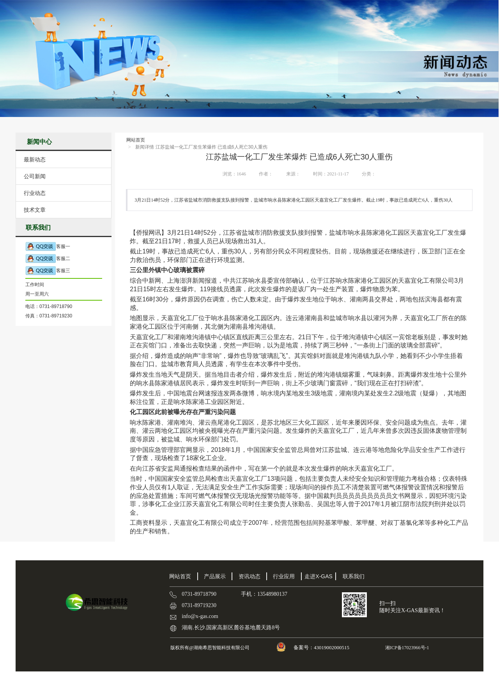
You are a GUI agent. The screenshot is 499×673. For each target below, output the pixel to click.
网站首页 (135, 140)
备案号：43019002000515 (322, 647)
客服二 (47, 259)
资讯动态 (249, 576)
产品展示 (215, 576)
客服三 (47, 271)
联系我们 (354, 576)
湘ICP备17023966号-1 (406, 647)
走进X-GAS (318, 576)
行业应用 (284, 576)
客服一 (47, 246)
